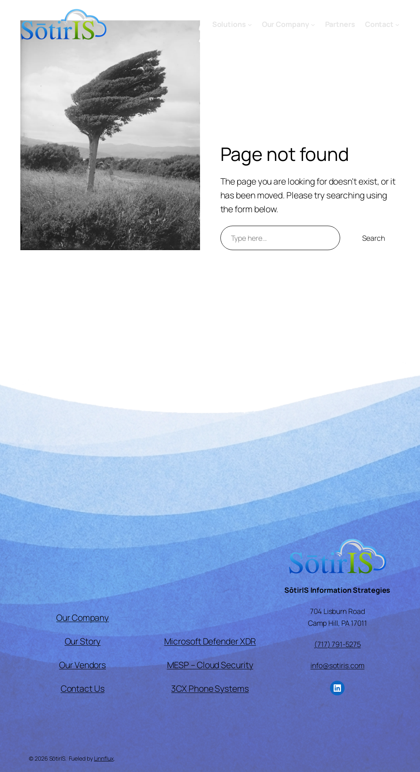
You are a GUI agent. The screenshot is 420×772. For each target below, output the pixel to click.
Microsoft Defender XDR (210, 641)
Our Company (82, 617)
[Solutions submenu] (250, 24)
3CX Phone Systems (209, 688)
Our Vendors (82, 665)
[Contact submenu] (397, 24)
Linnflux (104, 758)
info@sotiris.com (337, 665)
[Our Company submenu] (313, 24)
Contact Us (83, 688)
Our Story (83, 641)
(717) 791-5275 (337, 644)
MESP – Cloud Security (210, 665)
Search (373, 238)
